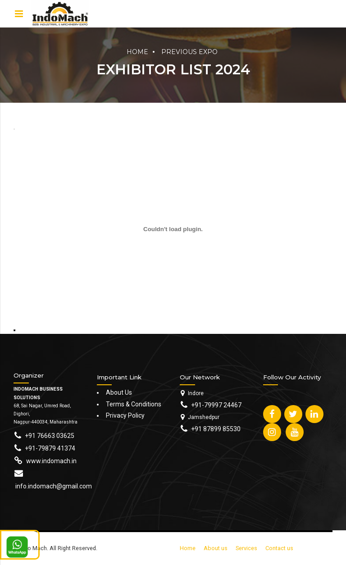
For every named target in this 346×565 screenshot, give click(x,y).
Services (246, 548)
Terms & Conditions (133, 404)
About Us (119, 392)
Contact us (279, 548)
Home (137, 52)
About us (216, 548)
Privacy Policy (125, 415)
